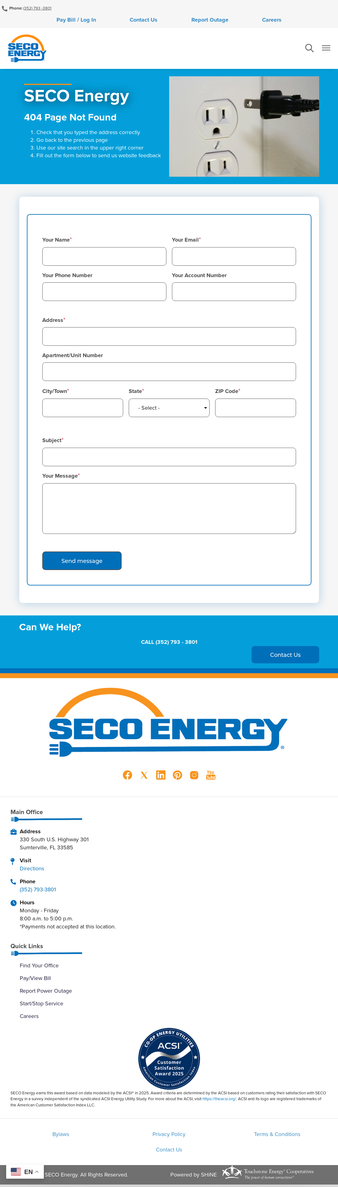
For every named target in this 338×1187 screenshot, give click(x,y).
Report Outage (201, 20)
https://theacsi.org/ (219, 1100)
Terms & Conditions (271, 1135)
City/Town (54, 392)
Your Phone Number (67, 276)
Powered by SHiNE (193, 1177)
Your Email (185, 241)
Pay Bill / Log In (101, 20)
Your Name (56, 241)
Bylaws (66, 1135)
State (135, 392)
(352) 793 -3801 (37, 8)
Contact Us (152, 20)
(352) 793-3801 (38, 890)
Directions (32, 869)
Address (52, 321)
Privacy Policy (169, 1135)
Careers (247, 20)
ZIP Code (226, 392)
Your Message (60, 477)
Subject (51, 441)
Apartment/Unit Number (72, 357)
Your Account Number (199, 276)
